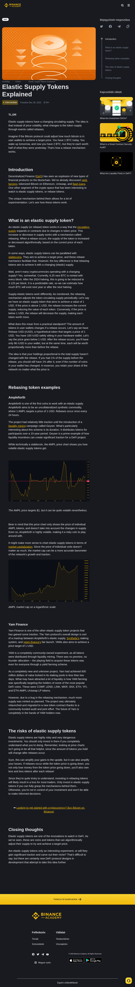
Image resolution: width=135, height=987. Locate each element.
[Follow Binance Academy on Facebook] (33, 954)
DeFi (39, 176)
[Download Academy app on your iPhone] (76, 961)
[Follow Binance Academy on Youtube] (47, 954)
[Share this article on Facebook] (110, 26)
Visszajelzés (62, 944)
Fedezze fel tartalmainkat (67, 899)
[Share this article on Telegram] (119, 26)
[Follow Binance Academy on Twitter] (38, 954)
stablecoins (15, 257)
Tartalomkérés (62, 939)
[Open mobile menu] (129, 5)
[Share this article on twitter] (101, 26)
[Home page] (12, 5)
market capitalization (20, 546)
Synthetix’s (73, 638)
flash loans (79, 183)
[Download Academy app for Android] (93, 961)
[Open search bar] (121, 5)
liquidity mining (17, 425)
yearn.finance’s (32, 642)
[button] (128, 5)
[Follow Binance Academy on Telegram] (42, 954)
